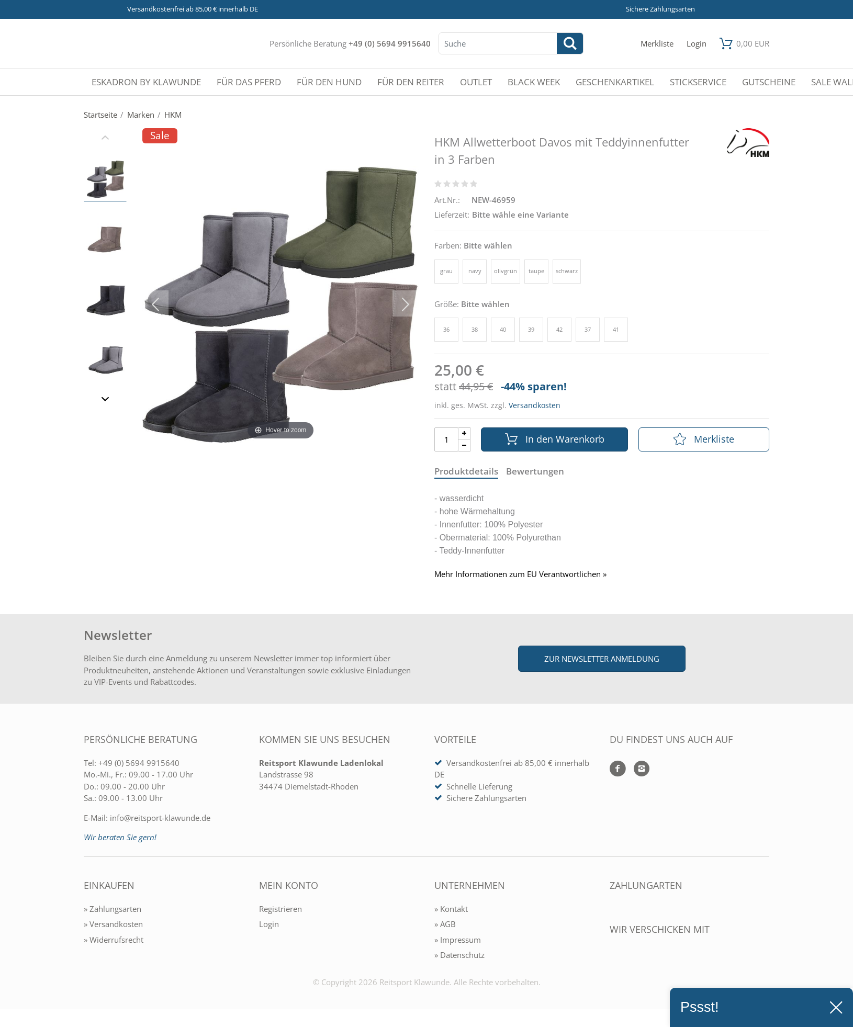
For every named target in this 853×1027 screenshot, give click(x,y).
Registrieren (280, 909)
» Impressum (457, 939)
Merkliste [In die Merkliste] (704, 439)
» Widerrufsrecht (113, 939)
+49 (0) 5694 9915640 (390, 43)
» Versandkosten (113, 924)
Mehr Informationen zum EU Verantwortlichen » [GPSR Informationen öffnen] (520, 574)
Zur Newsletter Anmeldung (601, 658)
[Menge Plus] (464, 433)
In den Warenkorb (554, 439)
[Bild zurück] (155, 303)
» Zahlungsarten (112, 909)
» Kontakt (451, 909)
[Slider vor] (105, 400)
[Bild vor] (405, 303)
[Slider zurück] (105, 138)
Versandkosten (534, 405)
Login (269, 924)
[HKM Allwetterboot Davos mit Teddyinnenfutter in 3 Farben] (280, 303)
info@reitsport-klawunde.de (160, 817)
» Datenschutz (459, 955)
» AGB (445, 924)
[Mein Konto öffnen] (696, 43)
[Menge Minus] (464, 445)
